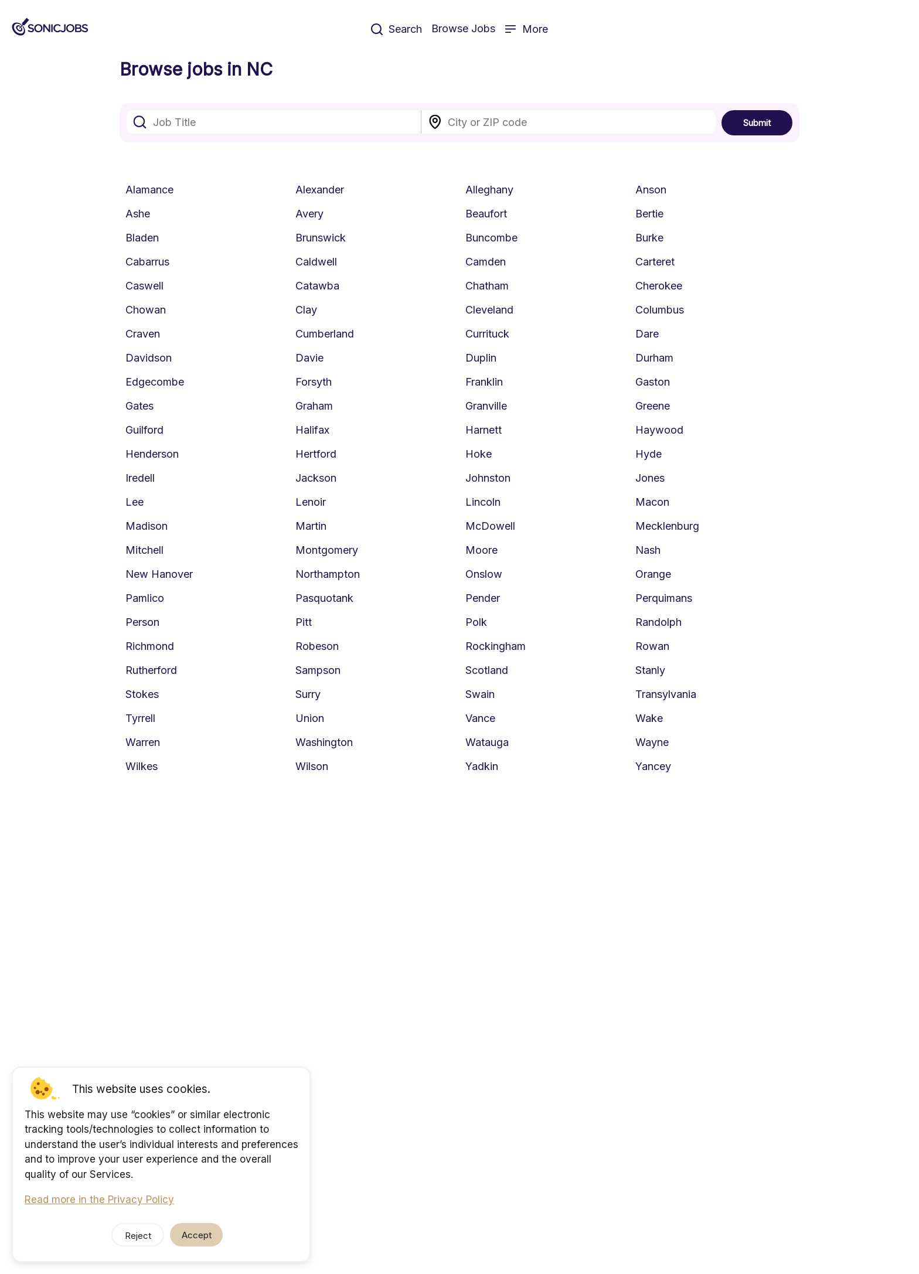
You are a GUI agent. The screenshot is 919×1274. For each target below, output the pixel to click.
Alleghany (489, 189)
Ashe (137, 213)
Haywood (659, 430)
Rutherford (151, 670)
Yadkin (481, 766)
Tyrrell (140, 718)
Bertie (649, 213)
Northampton (327, 574)
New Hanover (159, 574)
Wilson (311, 766)
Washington (324, 742)
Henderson (152, 454)
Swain (480, 694)
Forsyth (313, 382)
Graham (314, 406)
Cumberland (324, 334)
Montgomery (326, 550)
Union (309, 718)
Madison (146, 526)
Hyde (648, 454)
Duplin (480, 358)
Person (142, 622)
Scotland (486, 670)
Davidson (148, 358)
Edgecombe (154, 382)
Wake (649, 718)
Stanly (650, 670)
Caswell (144, 286)
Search (396, 29)
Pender (482, 598)
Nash (648, 550)
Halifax (312, 430)
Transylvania (665, 694)
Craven (142, 334)
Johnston (487, 478)
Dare (647, 334)
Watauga (487, 742)
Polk (476, 622)
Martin (310, 526)
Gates (139, 406)
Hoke (478, 454)
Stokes (142, 694)
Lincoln (483, 502)
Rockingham (495, 646)
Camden (485, 262)
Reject (138, 1235)
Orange (653, 574)
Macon (652, 502)
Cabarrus (147, 262)
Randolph (658, 622)
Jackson (315, 478)
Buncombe (491, 237)
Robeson (317, 646)
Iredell (140, 478)
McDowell (490, 526)
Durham (654, 358)
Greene (652, 406)
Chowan (145, 310)
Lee (134, 502)
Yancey (653, 766)
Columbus (659, 310)
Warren (142, 742)
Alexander (319, 189)
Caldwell (316, 262)
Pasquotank (324, 598)
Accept (197, 1235)
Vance (480, 718)
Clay (306, 310)
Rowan (652, 646)
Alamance (149, 189)
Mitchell (144, 550)
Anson (650, 189)
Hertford (315, 454)
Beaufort (486, 213)
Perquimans (663, 598)
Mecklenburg (667, 526)
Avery (309, 213)
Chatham (487, 286)
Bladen (142, 237)
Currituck (487, 334)
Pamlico (144, 598)
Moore (481, 550)
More (526, 29)
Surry (308, 694)
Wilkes (141, 766)
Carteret (655, 262)
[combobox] (274, 122)
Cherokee (658, 286)
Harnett (483, 430)
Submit (757, 122)
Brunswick (320, 237)
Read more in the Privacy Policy (99, 1199)
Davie (309, 358)
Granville (486, 406)
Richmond (149, 646)
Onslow (483, 574)
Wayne (652, 742)
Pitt (303, 622)
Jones (650, 478)
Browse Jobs (463, 28)
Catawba (317, 286)
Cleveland (489, 310)
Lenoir (310, 502)
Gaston (652, 382)
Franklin (484, 382)
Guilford (144, 430)
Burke (649, 237)
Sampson (318, 670)
